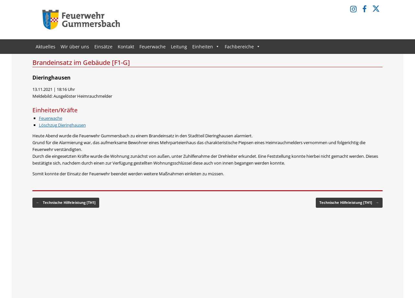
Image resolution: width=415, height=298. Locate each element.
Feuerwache (152, 46)
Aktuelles (45, 46)
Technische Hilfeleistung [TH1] (66, 202)
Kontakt (126, 46)
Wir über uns (75, 46)
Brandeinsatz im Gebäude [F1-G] (81, 62)
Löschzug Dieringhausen (62, 125)
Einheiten (205, 46)
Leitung (179, 46)
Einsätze (103, 46)
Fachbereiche (242, 46)
